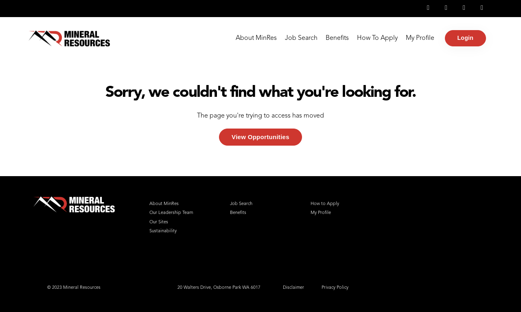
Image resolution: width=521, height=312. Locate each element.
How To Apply (377, 38)
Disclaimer (293, 288)
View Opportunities (260, 136)
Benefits (337, 38)
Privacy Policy (335, 288)
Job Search (301, 38)
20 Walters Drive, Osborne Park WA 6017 (218, 288)
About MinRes (256, 38)
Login (466, 38)
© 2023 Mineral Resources (74, 288)
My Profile (420, 38)
